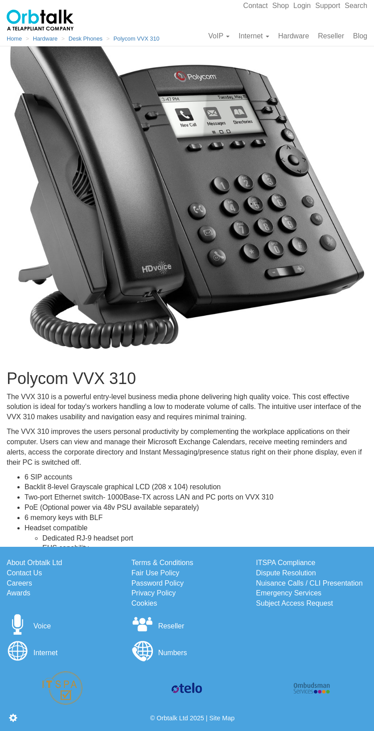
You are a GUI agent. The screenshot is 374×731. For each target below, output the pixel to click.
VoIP (219, 36)
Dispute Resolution (286, 573)
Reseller (331, 36)
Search (356, 5)
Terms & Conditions (162, 562)
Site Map (221, 718)
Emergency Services (288, 593)
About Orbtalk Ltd (34, 562)
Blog (360, 36)
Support (327, 5)
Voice (29, 626)
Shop (280, 5)
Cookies (144, 603)
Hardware (293, 36)
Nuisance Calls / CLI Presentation (309, 583)
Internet (253, 36)
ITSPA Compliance (285, 562)
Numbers (159, 653)
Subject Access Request (294, 603)
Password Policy (158, 583)
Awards (18, 593)
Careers (19, 583)
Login (302, 5)
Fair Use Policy (156, 573)
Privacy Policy (154, 593)
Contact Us (24, 573)
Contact (255, 5)
